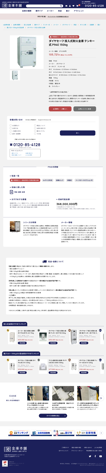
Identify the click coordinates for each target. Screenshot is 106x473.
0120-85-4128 (94, 6)
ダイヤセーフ (66, 25)
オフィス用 (83, 25)
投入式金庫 (27, 25)
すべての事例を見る (53, 416)
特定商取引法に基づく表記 (94, 451)
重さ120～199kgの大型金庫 (15, 28)
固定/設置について (16, 155)
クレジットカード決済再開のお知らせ (58, 16)
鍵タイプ (39, 11)
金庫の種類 (26, 11)
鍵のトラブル (15, 153)
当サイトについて (63, 451)
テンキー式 (46, 25)
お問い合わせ (88, 447)
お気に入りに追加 (84, 109)
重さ (68, 11)
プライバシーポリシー (77, 451)
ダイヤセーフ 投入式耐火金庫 (36, 28)
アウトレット (79, 11)
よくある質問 (29, 155)
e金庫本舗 (6, 25)
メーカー (50, 11)
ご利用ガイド (65, 447)
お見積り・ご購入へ (60, 109)
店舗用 (92, 25)
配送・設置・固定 (76, 447)
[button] (101, 398)
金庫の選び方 (29, 153)
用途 (60, 11)
